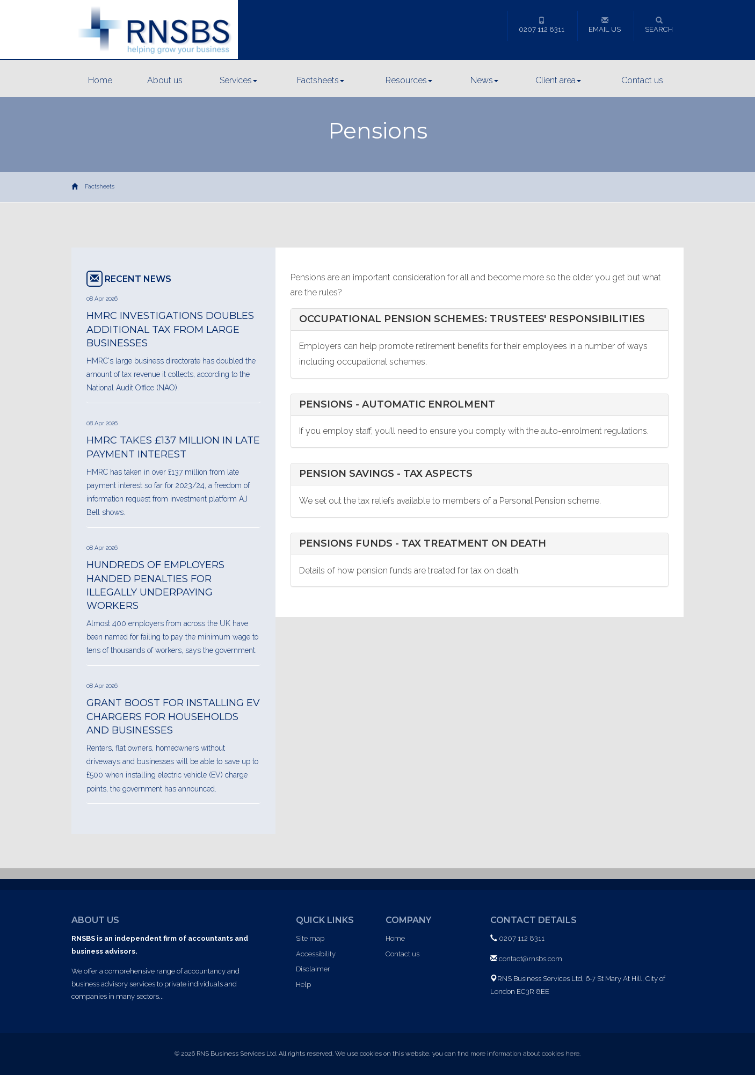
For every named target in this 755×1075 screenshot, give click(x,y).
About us (165, 80)
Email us (605, 25)
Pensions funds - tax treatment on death (422, 543)
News (484, 80)
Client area (558, 80)
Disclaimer (313, 969)
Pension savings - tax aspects (386, 474)
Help (303, 984)
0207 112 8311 (541, 25)
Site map (310, 938)
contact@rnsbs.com (530, 959)
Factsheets (320, 80)
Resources (409, 80)
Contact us (642, 80)
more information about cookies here (524, 1053)
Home (100, 80)
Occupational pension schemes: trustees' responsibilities (472, 319)
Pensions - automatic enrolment (397, 404)
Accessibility (316, 954)
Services (238, 80)
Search (659, 25)
